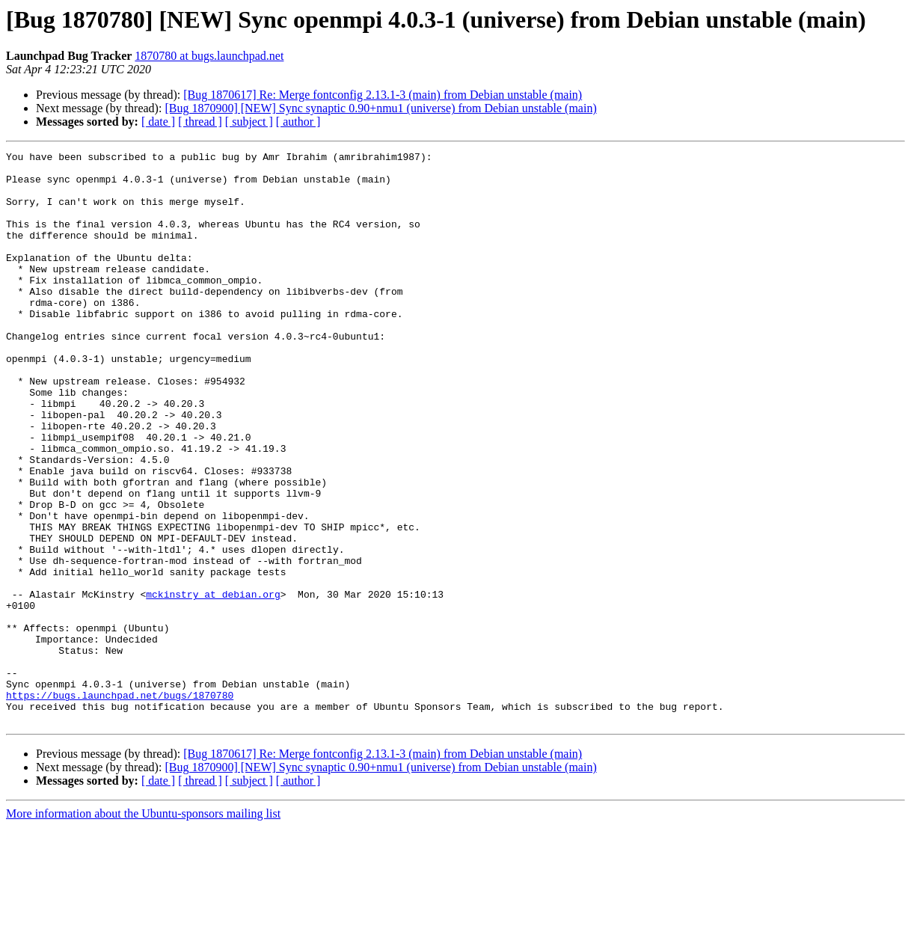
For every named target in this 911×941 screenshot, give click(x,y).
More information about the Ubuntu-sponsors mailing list (143, 928)
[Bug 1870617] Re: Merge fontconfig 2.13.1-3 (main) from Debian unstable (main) (382, 94)
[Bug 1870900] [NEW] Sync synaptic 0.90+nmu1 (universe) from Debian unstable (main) (380, 108)
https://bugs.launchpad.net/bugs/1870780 (119, 805)
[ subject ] (249, 121)
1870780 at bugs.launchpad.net (209, 55)
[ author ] (298, 121)
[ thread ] (200, 121)
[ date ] (158, 121)
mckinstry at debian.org (213, 683)
